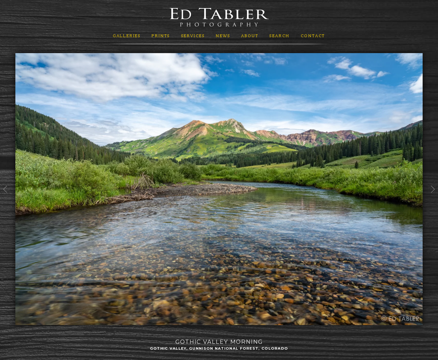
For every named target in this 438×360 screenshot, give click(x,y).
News (223, 36)
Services (193, 36)
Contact (313, 36)
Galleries (127, 36)
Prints (161, 36)
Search (280, 36)
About (250, 36)
